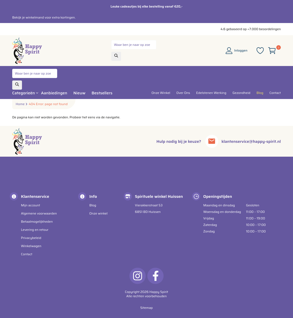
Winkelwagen (31, 246)
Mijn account (30, 205)
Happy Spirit (158, 291)
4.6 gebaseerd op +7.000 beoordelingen (251, 29)
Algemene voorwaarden (39, 213)
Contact (26, 254)
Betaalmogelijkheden (37, 221)
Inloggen (236, 50)
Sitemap (146, 307)
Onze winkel (98, 213)
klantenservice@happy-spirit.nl (251, 141)
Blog (92, 205)
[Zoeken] (116, 56)
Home (20, 104)
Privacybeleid (31, 237)
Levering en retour (34, 229)
